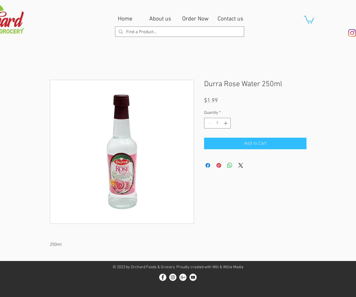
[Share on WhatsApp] (229, 165)
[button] (309, 19)
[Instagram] (352, 33)
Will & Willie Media (227, 267)
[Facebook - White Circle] (162, 277)
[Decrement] (208, 123)
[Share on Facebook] (207, 165)
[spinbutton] (217, 123)
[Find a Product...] (179, 32)
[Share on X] (240, 165)
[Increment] (226, 123)
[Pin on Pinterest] (218, 165)
